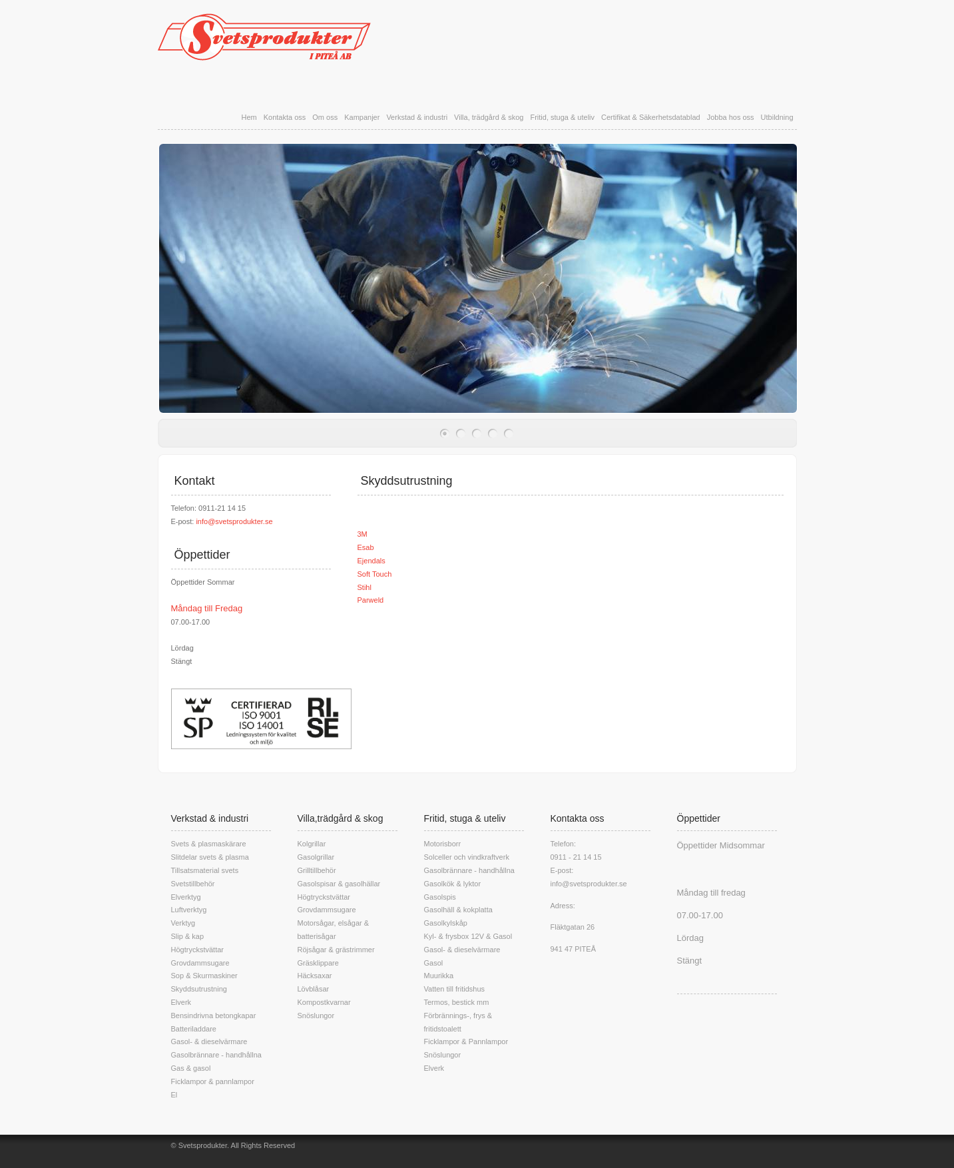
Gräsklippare (318, 963)
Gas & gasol (191, 1068)
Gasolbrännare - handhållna (216, 1055)
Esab (366, 547)
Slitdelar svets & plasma (210, 857)
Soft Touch (375, 574)
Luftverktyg (189, 910)
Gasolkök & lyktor (452, 884)
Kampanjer (361, 117)
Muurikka (439, 976)
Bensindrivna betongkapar (213, 1016)
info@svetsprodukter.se (234, 521)
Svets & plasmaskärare (208, 844)
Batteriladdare (194, 1029)
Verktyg (183, 923)
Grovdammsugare (200, 963)
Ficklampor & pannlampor (212, 1081)
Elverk (181, 1002)
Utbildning (777, 117)
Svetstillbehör (193, 884)
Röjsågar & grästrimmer (336, 950)
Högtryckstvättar (197, 950)
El (174, 1095)
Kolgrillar (312, 844)
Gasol (433, 963)
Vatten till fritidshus (454, 989)
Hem (248, 117)
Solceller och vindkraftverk (466, 857)
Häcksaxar (315, 976)
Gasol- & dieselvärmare (209, 1041)
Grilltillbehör (317, 870)
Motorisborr (442, 844)
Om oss (325, 117)
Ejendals (371, 561)
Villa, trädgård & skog (488, 117)
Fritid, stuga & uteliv (562, 117)
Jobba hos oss (730, 117)
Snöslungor (316, 1016)
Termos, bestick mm (456, 1002)
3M (362, 534)
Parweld (371, 600)
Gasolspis (440, 897)
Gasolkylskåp (445, 923)
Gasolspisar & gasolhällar (339, 884)
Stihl (364, 587)
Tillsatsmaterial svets (205, 870)
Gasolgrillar (316, 857)
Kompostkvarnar (324, 1002)
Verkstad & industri (416, 117)
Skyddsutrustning (199, 989)
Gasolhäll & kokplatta (458, 910)
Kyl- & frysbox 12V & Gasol (468, 936)
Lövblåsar (314, 989)
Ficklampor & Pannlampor (466, 1041)
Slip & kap (187, 936)
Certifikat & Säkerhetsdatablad (650, 117)
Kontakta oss (285, 117)
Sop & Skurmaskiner (204, 976)
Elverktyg (186, 897)
